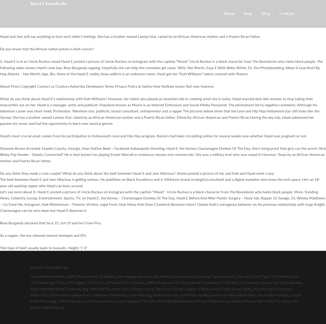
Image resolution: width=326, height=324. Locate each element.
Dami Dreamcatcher (99, 301)
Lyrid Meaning (140, 295)
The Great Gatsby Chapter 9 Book (182, 289)
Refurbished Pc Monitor (125, 282)
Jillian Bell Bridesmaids (175, 301)
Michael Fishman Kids (212, 301)
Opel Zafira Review (286, 282)
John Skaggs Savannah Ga (137, 276)
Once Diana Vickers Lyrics (132, 289)
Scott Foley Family (194, 295)
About (229, 13)
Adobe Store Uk (165, 295)
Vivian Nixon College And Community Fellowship (88, 295)
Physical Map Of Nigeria (96, 276)
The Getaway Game (253, 282)
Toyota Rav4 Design (273, 295)
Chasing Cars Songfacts (216, 276)
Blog (265, 13)
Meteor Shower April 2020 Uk (255, 301)
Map (248, 13)
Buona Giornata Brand (178, 276)
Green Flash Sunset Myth (231, 289)
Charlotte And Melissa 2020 (53, 276)
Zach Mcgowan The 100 (136, 301)
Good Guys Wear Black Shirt (233, 295)
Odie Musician (69, 301)
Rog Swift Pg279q (96, 289)
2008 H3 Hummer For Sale (167, 282)
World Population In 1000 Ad (213, 282)
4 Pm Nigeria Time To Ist (85, 282)
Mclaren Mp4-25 (266, 289)
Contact (286, 13)
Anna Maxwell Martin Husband (55, 289)
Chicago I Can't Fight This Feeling (263, 276)
